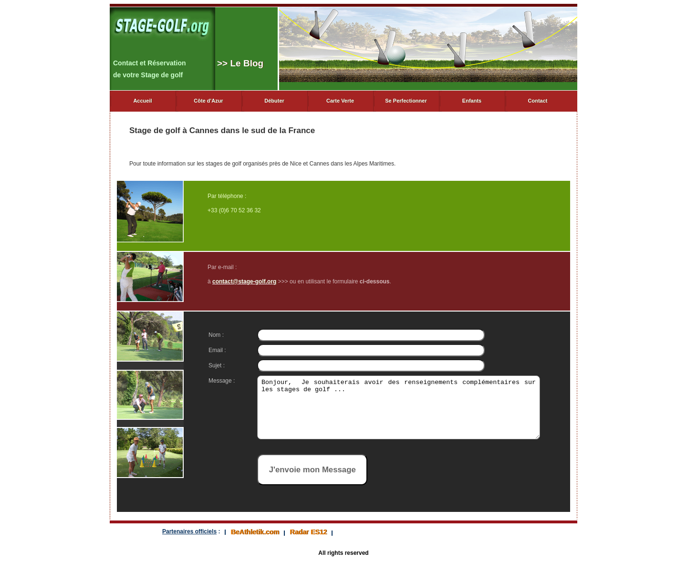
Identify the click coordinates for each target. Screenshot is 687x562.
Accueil (142, 101)
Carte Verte (340, 101)
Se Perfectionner (406, 101)
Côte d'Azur (208, 101)
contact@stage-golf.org (244, 281)
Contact (538, 101)
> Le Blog (240, 63)
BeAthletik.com (254, 532)
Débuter (274, 101)
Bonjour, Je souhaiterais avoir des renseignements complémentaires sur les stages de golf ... (391, 413)
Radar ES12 (308, 532)
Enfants (471, 101)
